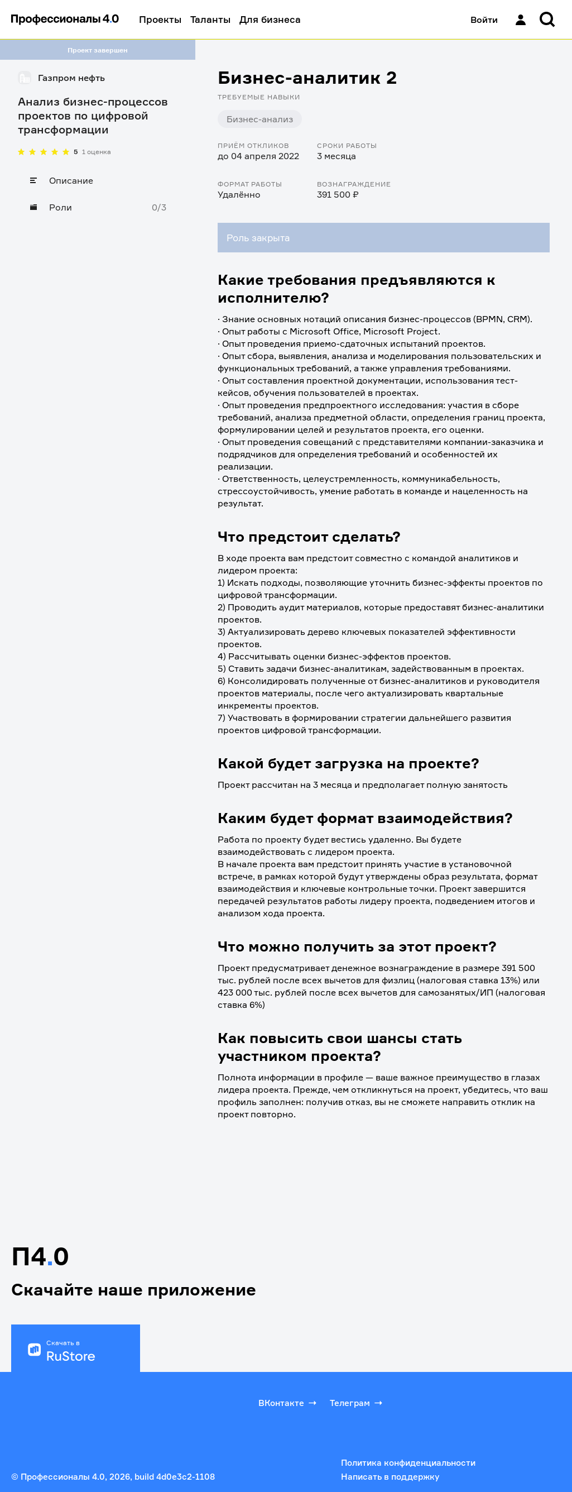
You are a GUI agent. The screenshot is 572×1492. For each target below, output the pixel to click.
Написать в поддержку (390, 1476)
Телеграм (357, 1402)
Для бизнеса (270, 19)
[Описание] (97, 180)
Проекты (160, 19)
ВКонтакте (288, 1402)
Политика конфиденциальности (408, 1462)
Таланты (210, 19)
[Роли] (97, 207)
